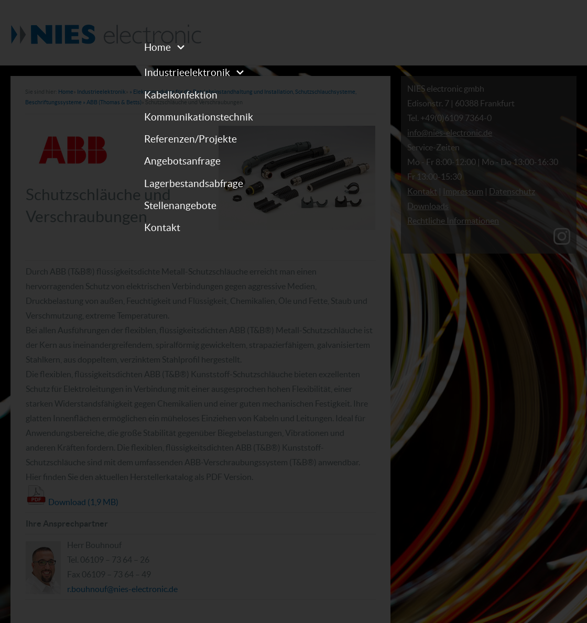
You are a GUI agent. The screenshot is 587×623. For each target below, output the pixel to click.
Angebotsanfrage (182, 161)
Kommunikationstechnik (198, 117)
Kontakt (162, 227)
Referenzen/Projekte (190, 139)
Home (157, 47)
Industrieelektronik (187, 72)
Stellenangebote (180, 205)
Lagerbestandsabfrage (193, 183)
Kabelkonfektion (181, 95)
